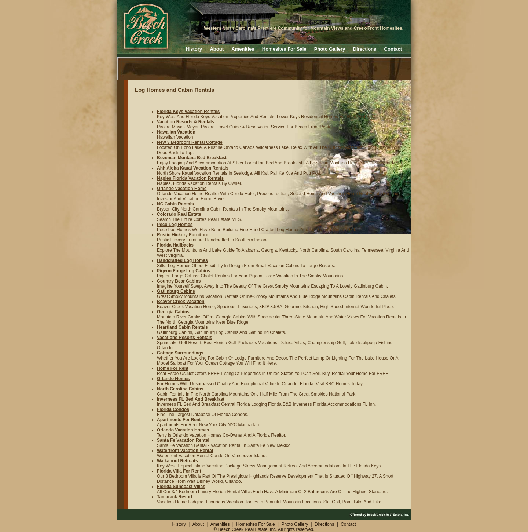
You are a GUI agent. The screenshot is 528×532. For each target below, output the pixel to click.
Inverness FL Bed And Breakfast (190, 399)
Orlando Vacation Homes (183, 430)
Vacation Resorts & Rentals (185, 121)
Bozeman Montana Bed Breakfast (192, 157)
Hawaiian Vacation (176, 132)
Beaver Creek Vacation (180, 301)
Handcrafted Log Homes (182, 260)
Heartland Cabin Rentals (182, 327)
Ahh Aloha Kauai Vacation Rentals (192, 168)
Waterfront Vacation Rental (185, 450)
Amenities (242, 49)
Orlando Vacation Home (181, 188)
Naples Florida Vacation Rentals (190, 178)
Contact (393, 49)
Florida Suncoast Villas (181, 486)
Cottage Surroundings (180, 353)
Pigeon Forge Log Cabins (183, 270)
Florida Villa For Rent (179, 471)
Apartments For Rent (179, 419)
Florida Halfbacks (175, 245)
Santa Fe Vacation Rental (183, 440)
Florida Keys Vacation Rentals (188, 111)
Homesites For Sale (284, 49)
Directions (365, 49)
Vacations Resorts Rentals (184, 337)
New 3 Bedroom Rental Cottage (190, 142)
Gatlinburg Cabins (176, 291)
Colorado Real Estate (179, 214)
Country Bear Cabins (179, 281)
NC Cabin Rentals (175, 204)
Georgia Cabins (173, 311)
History (194, 49)
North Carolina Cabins (180, 388)
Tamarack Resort (174, 496)
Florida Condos (173, 409)
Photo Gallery (329, 49)
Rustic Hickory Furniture (182, 234)
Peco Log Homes (174, 224)
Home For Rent (172, 368)
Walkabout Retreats (177, 460)
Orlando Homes (173, 378)
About (217, 49)
